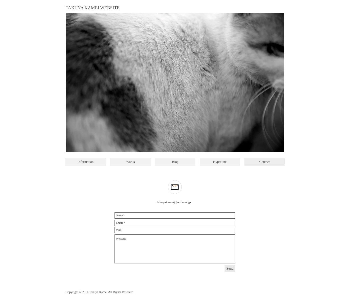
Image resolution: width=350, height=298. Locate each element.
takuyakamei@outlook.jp (174, 202)
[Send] (230, 268)
